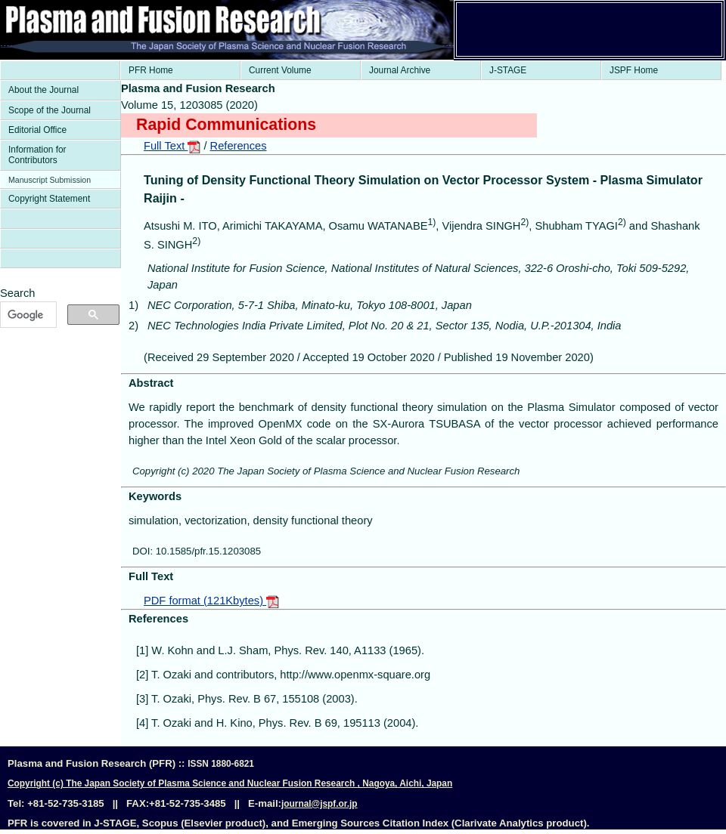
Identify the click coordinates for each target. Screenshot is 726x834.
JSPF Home (634, 70)
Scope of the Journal (49, 110)
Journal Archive (399, 70)
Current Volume (280, 70)
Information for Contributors (37, 154)
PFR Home (151, 70)
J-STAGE (507, 70)
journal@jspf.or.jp (319, 803)
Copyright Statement (49, 198)
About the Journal (43, 90)
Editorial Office (37, 130)
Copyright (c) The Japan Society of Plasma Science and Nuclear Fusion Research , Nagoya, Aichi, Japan (230, 783)
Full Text (172, 146)
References (238, 146)
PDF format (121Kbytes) (211, 601)
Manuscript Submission (49, 179)
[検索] (27, 315)
